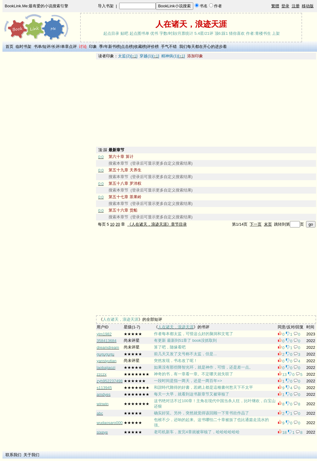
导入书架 (106, 6)
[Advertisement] (49, 144)
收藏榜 (140, 46)
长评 (56, 46)
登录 (285, 6)
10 (112, 224)
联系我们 (13, 454)
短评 (47, 46)
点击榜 (127, 46)
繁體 (275, 6)
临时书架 (23, 46)
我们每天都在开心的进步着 (203, 46)
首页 (9, 46)
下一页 (256, 224)
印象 (93, 46)
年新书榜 (112, 46)
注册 (296, 6)
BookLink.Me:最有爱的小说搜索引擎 (37, 6)
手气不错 (169, 46)
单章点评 (69, 46)
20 (118, 224)
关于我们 (31, 454)
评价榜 (153, 46)
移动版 (308, 6)
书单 (38, 46)
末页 (268, 224)
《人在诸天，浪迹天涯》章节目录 (157, 224)
